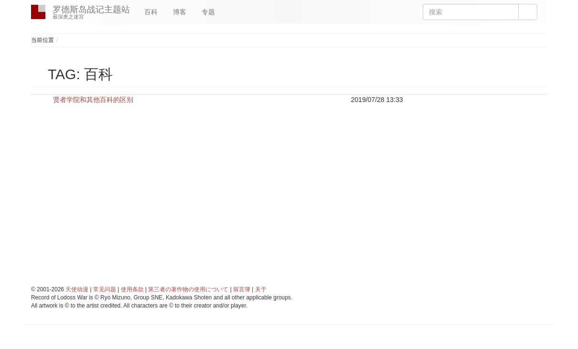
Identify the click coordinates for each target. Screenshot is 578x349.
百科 (151, 12)
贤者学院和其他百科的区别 (93, 99)
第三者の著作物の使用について (188, 289)
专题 (208, 12)
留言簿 (241, 289)
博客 (179, 12)
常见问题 (104, 289)
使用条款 (132, 289)
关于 (261, 289)
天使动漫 (76, 289)
